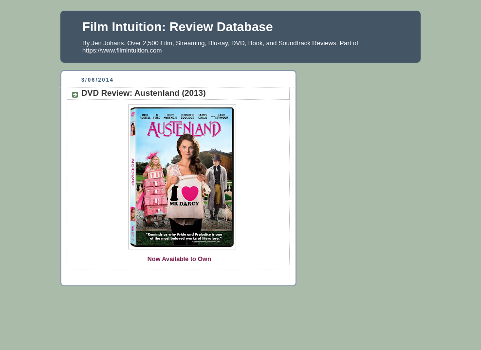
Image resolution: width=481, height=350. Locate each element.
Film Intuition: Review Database (177, 26)
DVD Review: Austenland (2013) (143, 93)
